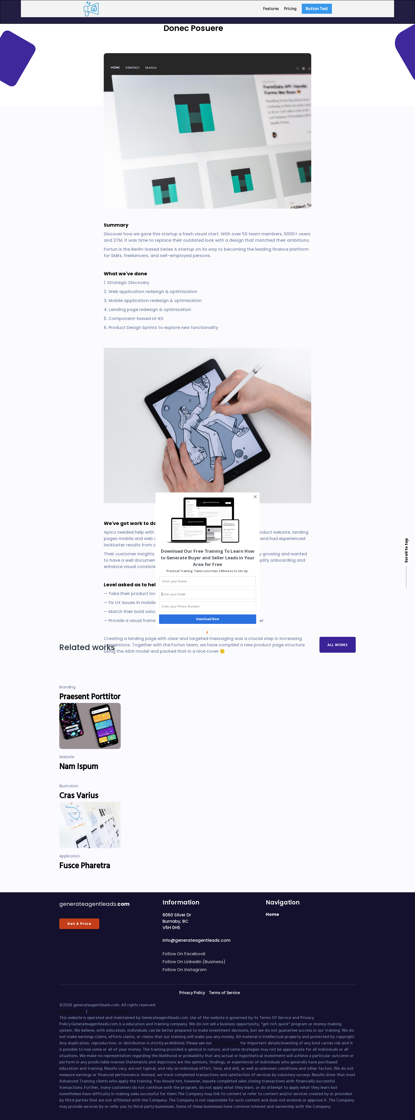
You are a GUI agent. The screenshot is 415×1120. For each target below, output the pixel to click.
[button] (207, 557)
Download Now (207, 619)
